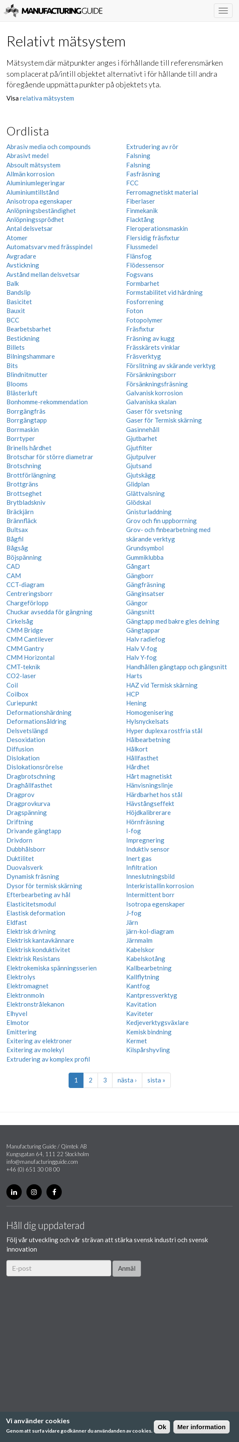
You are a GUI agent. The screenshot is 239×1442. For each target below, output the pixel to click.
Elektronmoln (25, 995)
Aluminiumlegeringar (35, 183)
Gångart (138, 566)
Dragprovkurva (28, 803)
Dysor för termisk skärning (44, 885)
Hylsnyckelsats (147, 721)
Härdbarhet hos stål (154, 794)
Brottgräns (22, 484)
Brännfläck (21, 520)
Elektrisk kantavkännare (40, 940)
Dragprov (20, 794)
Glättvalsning (145, 493)
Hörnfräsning (145, 822)
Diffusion (20, 749)
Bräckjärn (20, 511)
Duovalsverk (24, 867)
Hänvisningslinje (149, 785)
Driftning (19, 822)
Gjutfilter (139, 448)
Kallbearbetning (149, 968)
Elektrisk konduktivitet (38, 949)
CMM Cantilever (30, 639)
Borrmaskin (22, 429)
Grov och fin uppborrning (161, 520)
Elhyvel (16, 1013)
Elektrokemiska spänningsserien (51, 968)
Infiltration (141, 867)
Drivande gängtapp (33, 831)
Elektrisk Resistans (33, 958)
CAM (13, 575)
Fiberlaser (140, 201)
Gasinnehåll (142, 429)
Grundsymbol (145, 548)
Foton (134, 310)
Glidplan (138, 484)
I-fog (133, 831)
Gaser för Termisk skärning (164, 420)
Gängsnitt (140, 612)
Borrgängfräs (26, 411)
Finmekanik (142, 210)
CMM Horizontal (30, 657)
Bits (12, 365)
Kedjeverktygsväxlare (157, 1022)
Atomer (17, 238)
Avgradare (21, 256)
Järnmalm (139, 940)
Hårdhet (138, 767)
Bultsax (17, 529)
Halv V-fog (141, 648)
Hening (136, 703)
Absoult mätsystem (33, 165)
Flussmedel (142, 246)
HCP (132, 694)
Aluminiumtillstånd (32, 192)
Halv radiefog (145, 639)
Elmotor (17, 1022)
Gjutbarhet (141, 438)
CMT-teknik (23, 667)
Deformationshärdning (39, 712)
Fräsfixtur (140, 329)
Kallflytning (142, 977)
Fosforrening (145, 301)
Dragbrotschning (30, 776)
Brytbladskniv (26, 502)
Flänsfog (139, 256)
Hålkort (137, 749)
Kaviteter (139, 1013)
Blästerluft (21, 393)
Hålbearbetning (148, 739)
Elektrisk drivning (31, 931)
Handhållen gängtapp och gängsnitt (176, 667)
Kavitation (141, 1004)
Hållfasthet (142, 758)
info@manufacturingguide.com (42, 1161)
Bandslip (18, 292)
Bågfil (14, 539)
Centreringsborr (29, 593)
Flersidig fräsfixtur (153, 238)
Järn (132, 922)
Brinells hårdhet (29, 448)
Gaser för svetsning (154, 411)
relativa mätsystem (47, 98)
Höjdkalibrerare (148, 812)
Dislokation (23, 758)
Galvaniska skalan (151, 402)
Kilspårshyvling (148, 1049)
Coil (12, 685)
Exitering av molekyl (35, 1049)
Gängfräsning (145, 584)
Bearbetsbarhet (28, 329)
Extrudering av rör (152, 146)
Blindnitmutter (27, 374)
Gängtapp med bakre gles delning (172, 621)
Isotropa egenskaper (155, 904)
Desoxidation (25, 739)
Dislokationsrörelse (34, 767)
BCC (12, 320)
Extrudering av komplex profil (48, 1059)
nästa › (127, 1080)
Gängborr (140, 575)
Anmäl (126, 1268)
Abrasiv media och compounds (48, 146)
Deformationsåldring (36, 721)
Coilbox (17, 694)
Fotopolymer (144, 320)
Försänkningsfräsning (157, 384)
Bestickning (23, 338)
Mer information (201, 1426)
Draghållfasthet (29, 785)
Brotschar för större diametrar (49, 457)
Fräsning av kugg (150, 338)
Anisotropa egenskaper (39, 201)
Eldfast (16, 922)
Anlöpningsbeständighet (41, 210)
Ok (162, 1426)
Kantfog (138, 986)
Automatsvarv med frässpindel (49, 246)
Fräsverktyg (143, 356)
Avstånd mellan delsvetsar (43, 274)
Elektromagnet (27, 986)
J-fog (133, 913)
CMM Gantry (25, 648)
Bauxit (15, 310)
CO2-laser (21, 675)
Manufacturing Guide (53, 10)
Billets (15, 347)
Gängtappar (143, 630)
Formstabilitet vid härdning (164, 292)
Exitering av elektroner (39, 1041)
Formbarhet (142, 283)
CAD (13, 566)
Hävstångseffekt (150, 803)
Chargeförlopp (27, 603)
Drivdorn (19, 840)
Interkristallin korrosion (160, 885)
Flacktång (140, 219)
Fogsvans (139, 274)
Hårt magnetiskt (149, 776)
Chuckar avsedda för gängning (49, 612)
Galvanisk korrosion (154, 393)
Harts (134, 675)
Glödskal (138, 502)
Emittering (21, 1032)
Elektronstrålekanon (35, 1004)
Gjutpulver (141, 457)
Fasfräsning (143, 174)
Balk (12, 283)
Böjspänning (24, 557)
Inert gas (139, 858)
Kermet (136, 1041)
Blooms (17, 384)
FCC (132, 183)
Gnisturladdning (149, 511)
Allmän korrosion (30, 174)
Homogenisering (149, 712)
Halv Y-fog (141, 657)
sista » (156, 1080)
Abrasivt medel (27, 155)
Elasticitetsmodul (31, 904)
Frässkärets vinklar (153, 347)
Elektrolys (20, 977)
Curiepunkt (21, 703)
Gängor (137, 603)
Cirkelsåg (19, 621)
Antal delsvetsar (29, 228)
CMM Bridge (24, 630)
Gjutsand (139, 465)
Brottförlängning (31, 475)
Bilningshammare (30, 356)
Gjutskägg (140, 475)
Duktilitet (20, 858)
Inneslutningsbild (150, 876)
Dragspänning (26, 812)
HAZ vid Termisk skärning (162, 685)
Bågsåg (17, 548)
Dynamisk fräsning (32, 876)
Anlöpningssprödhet (35, 219)
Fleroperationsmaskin (157, 228)
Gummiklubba (145, 557)
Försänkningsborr (151, 374)
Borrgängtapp (26, 420)
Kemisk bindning (149, 1032)
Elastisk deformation (35, 913)
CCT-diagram (25, 584)
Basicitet (19, 301)
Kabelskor (140, 949)
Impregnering (145, 840)
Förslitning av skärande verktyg (171, 365)
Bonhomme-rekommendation (47, 402)
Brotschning (23, 465)
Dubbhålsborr (26, 849)
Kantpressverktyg (151, 995)
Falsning (138, 155)
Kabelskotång (145, 958)
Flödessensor (145, 265)
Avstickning (22, 265)
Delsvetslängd (27, 730)
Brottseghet (24, 493)
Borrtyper (20, 438)
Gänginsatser (145, 593)
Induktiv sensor (148, 849)
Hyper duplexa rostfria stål (164, 730)
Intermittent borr (150, 894)
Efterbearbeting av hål (38, 894)
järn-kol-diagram (150, 931)
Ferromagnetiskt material (162, 192)
